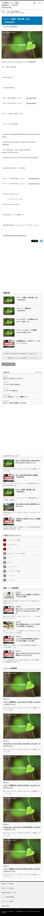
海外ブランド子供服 (7, 888)
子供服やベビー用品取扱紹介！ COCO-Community (21, 911)
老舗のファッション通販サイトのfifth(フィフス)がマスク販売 (28, 595)
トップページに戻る (8, 364)
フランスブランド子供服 (13, 571)
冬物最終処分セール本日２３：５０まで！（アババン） (28, 342)
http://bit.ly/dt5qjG (31, 103)
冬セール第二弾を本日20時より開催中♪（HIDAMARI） (27, 476)
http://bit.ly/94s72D (34, 183)
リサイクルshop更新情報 (13, 11)
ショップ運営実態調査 (8, 897)
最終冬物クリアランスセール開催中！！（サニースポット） (23, 358)
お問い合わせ (5, 906)
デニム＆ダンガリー (12, 544)
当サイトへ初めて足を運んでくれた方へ (15, 403)
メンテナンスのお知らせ (10, 390)
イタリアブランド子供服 (13, 540)
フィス (9, 558)
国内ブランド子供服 (7, 884)
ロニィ (9, 549)
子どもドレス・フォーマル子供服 (16, 553)
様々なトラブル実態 (7, 901)
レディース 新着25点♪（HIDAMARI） (23, 309)
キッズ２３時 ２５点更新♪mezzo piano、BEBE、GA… (27, 320)
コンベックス (10, 580)
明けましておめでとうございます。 (13, 378)
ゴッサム (9, 562)
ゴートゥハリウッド (12, 566)
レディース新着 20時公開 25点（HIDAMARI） (27, 299)
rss (34, 3)
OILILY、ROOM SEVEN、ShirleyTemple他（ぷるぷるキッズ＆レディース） (28, 461)
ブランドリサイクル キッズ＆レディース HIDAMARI (18, 62)
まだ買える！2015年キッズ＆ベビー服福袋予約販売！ (28, 519)
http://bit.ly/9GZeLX (34, 178)
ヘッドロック (10, 575)
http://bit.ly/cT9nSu (31, 98)
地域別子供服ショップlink (9, 892)
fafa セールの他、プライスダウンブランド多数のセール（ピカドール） (28, 654)
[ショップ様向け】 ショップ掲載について (15, 397)
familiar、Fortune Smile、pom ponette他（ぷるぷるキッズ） (20, 353)
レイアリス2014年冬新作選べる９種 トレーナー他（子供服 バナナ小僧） (27, 639)
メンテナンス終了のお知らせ (11, 384)
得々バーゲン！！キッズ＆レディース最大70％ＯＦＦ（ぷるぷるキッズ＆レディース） (28, 611)
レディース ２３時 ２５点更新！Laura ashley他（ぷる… (27, 331)
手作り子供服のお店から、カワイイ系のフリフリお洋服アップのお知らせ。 (28, 625)
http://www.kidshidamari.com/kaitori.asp (14, 235)
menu (39, 3)
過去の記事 (38, 372)
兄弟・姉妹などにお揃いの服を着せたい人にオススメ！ (28, 505)
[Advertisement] (22, 266)
